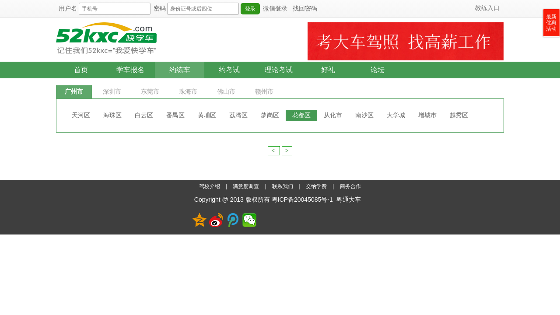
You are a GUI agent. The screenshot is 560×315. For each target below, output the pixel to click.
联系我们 (283, 186)
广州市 (74, 91)
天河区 (81, 115)
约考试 (229, 70)
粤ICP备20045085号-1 (302, 199)
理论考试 (279, 70)
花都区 (301, 115)
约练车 (179, 70)
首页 (81, 70)
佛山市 (226, 91)
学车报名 (130, 70)
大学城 (396, 115)
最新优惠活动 (551, 23)
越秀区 (459, 115)
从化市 (333, 115)
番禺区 (175, 115)
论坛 (378, 70)
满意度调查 (246, 186)
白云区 (144, 115)
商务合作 (350, 186)
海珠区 (112, 115)
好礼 (328, 70)
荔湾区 (238, 115)
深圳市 (112, 91)
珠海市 (188, 91)
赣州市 (264, 91)
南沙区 (364, 115)
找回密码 (305, 8)
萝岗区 (270, 115)
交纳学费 (316, 186)
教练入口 (487, 8)
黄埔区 (207, 115)
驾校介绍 (210, 186)
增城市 (427, 115)
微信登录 (275, 8)
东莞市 (150, 91)
